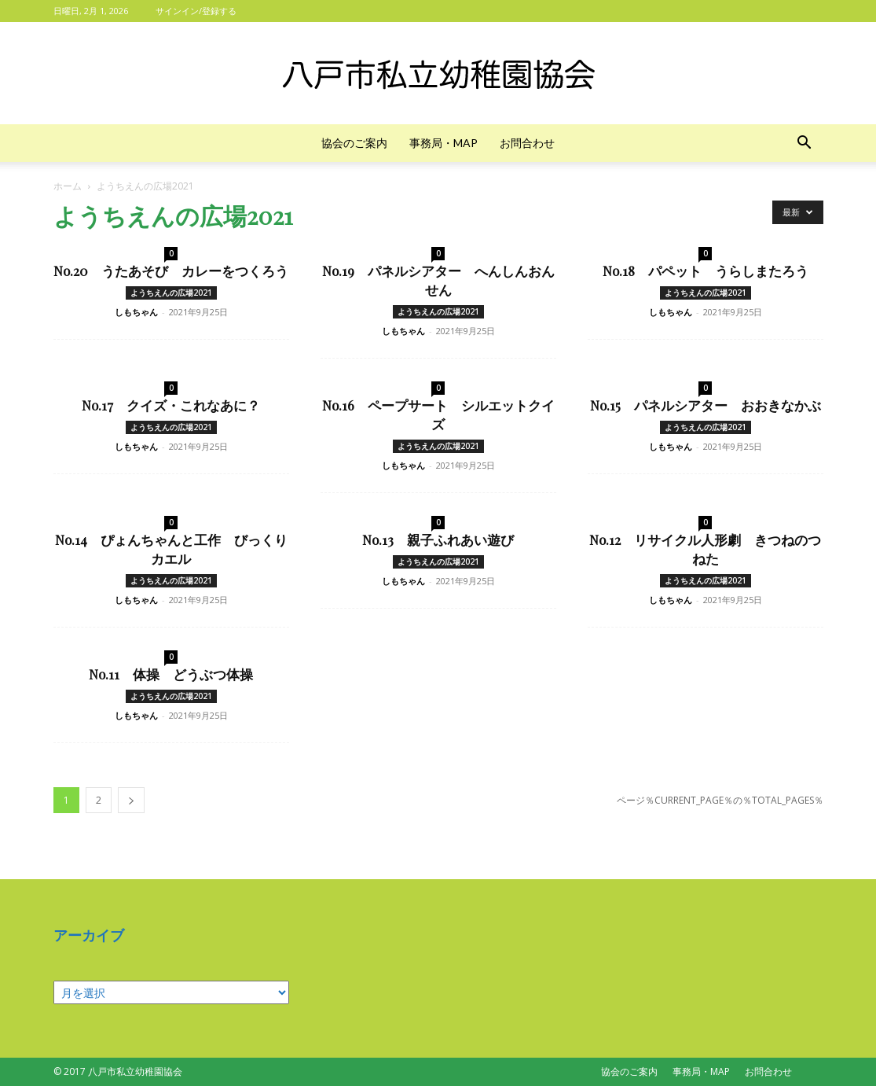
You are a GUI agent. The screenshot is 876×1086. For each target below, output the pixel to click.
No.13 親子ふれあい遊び (438, 539)
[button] (804, 144)
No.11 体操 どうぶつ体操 (171, 674)
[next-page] (131, 800)
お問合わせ (527, 142)
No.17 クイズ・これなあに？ (171, 405)
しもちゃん (136, 312)
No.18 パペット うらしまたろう (705, 270)
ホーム (67, 186)
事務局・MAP (443, 142)
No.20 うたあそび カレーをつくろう (170, 270)
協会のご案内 (354, 142)
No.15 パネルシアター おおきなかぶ (705, 405)
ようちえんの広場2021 (171, 292)
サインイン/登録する (196, 11)
